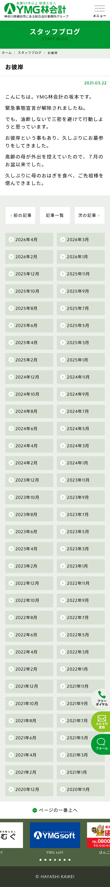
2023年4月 (23, 548)
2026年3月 (74, 239)
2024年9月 (74, 394)
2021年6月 (23, 737)
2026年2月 (23, 256)
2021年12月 (23, 686)
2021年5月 (74, 737)
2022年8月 (23, 617)
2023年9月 (74, 497)
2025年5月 (75, 325)
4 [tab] (55, 860)
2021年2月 (23, 772)
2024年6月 (23, 428)
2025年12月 (24, 273)
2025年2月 (23, 359)
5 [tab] (60, 860)
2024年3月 (74, 445)
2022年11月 (75, 583)
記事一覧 (55, 215)
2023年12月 (24, 480)
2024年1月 (74, 462)
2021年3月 (74, 754)
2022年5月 (74, 634)
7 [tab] (69, 860)
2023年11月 (75, 480)
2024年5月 (75, 428)
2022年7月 (74, 617)
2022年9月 (74, 600)
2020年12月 (24, 789)
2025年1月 (74, 359)
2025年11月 (75, 273)
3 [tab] (50, 860)
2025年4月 (23, 342)
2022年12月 (24, 583)
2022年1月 (74, 669)
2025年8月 (23, 308)
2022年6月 (23, 634)
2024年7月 (74, 411)
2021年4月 (23, 754)
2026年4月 (23, 239)
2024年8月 (23, 411)
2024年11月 (75, 377)
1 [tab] (40, 860)
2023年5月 (74, 531)
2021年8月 (23, 720)
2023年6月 (23, 531)
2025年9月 (74, 291)
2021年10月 (24, 703)
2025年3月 (74, 342)
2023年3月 (74, 548)
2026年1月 (74, 256)
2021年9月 (74, 703)
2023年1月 (74, 566)
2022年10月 (24, 600)
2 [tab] (45, 860)
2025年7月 (74, 308)
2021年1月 (73, 772)
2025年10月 (24, 291)
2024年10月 (24, 394)
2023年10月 (24, 497)
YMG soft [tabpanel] (55, 838)
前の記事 (20, 215)
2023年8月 (23, 514)
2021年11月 (74, 686)
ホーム (7, 53)
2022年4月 (23, 651)
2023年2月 (23, 566)
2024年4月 (23, 445)
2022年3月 (74, 651)
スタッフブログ (30, 53)
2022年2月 (23, 669)
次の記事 (89, 215)
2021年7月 (74, 720)
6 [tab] (65, 860)
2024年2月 (23, 462)
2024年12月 (24, 377)
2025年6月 (23, 325)
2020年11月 (75, 789)
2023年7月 (74, 514)
